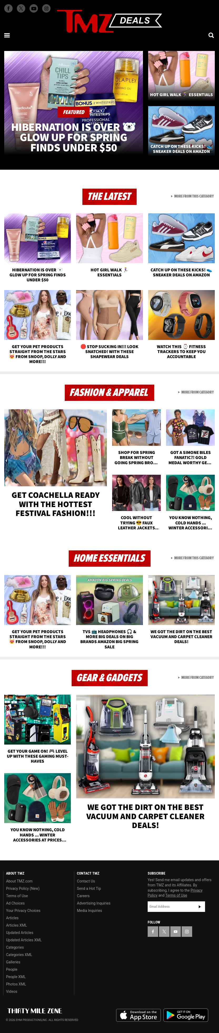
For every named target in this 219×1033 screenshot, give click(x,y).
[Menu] (7, 35)
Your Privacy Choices (23, 910)
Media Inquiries (89, 910)
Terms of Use (17, 896)
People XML (16, 977)
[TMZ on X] (21, 8)
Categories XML (19, 955)
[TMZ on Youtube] (33, 8)
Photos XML (16, 984)
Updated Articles (19, 933)
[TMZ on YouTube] (175, 931)
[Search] (211, 35)
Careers (83, 896)
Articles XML (16, 925)
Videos (11, 991)
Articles (12, 918)
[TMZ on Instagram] (46, 8)
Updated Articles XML (24, 940)
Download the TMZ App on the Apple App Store (138, 1015)
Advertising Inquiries (93, 903)
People (11, 969)
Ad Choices (15, 903)
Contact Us (86, 881)
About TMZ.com (19, 881)
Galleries (13, 962)
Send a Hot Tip (89, 888)
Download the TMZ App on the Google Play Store (185, 1015)
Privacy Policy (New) (22, 888)
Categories (15, 947)
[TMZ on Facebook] (8, 8)
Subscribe (200, 906)
